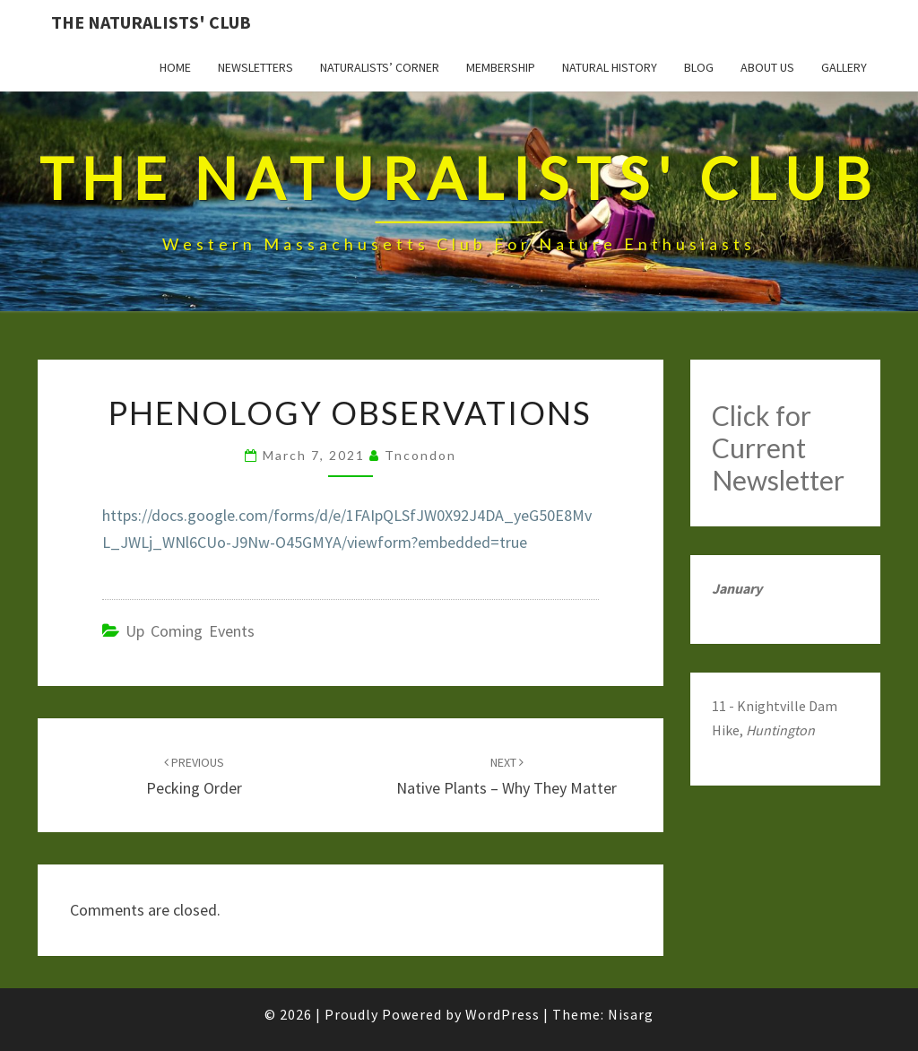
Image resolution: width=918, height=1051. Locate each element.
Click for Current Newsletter (778, 447)
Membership (500, 67)
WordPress (502, 1014)
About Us (767, 67)
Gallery (844, 67)
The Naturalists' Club (151, 22)
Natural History (609, 67)
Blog (699, 67)
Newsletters (255, 67)
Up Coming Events (190, 631)
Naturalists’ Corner (379, 67)
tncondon (420, 455)
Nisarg (631, 1014)
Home (175, 67)
